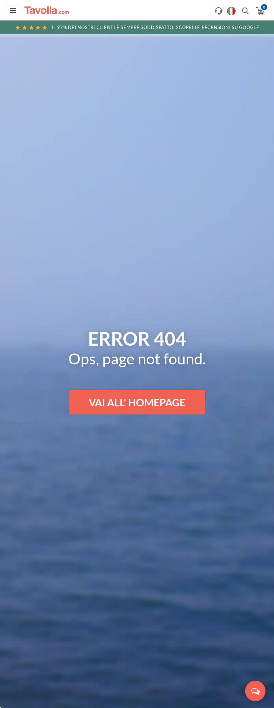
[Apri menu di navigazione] (13, 10)
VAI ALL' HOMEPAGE (137, 402)
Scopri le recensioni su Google (137, 27)
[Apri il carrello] (259, 11)
